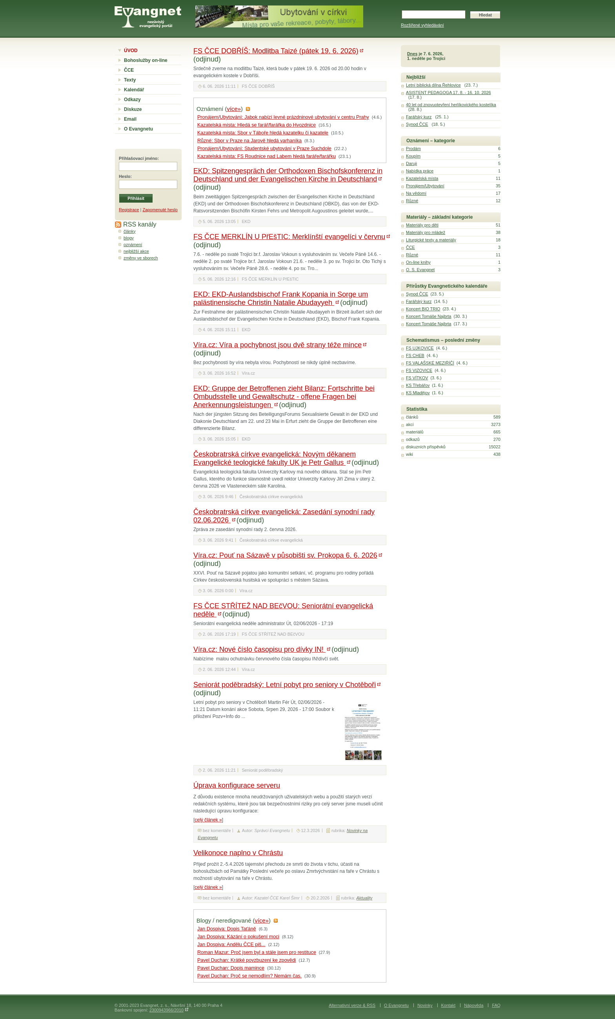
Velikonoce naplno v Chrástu (238, 853)
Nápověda (473, 1005)
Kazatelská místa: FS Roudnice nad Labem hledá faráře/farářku (266, 156)
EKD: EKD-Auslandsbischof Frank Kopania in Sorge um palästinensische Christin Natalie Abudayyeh (280, 298)
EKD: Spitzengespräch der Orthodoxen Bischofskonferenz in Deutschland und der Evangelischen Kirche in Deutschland (287, 175)
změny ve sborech (141, 258)
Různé (412, 200)
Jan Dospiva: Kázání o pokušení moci (238, 936)
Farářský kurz (418, 116)
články (130, 231)
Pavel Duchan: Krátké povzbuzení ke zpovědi (246, 960)
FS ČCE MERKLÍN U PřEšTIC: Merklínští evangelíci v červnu (289, 237)
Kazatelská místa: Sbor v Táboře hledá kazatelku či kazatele (262, 133)
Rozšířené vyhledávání (422, 25)
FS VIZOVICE (419, 370)
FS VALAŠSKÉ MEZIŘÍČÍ (430, 363)
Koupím (413, 156)
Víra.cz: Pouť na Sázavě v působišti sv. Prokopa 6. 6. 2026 (285, 555)
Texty (130, 80)
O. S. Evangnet (420, 269)
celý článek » (208, 820)
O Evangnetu (138, 129)
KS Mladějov (418, 392)
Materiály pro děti (422, 225)
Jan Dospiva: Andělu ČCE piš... (231, 944)
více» (234, 109)
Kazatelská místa (422, 178)
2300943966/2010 (166, 1010)
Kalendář (134, 89)
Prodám (413, 148)
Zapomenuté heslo (159, 209)
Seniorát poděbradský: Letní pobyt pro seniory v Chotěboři (284, 685)
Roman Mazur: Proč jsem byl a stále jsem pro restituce (256, 952)
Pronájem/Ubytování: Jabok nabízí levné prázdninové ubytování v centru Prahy (283, 117)
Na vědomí (416, 193)
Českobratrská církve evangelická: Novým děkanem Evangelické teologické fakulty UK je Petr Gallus (274, 458)
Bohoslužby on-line (145, 60)
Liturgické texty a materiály (431, 240)
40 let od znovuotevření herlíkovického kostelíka (451, 104)
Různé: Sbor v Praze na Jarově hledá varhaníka (249, 140)
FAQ (496, 1005)
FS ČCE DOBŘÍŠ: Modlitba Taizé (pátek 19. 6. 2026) (275, 51)
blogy (129, 238)
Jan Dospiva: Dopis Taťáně (226, 929)
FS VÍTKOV (417, 377)
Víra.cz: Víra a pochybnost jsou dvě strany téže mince (277, 345)
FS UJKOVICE (420, 348)
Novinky (424, 1005)
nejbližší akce (136, 251)
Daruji (411, 163)
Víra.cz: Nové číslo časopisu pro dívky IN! (259, 649)
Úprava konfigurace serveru (236, 785)
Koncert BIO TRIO (423, 308)
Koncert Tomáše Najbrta (428, 316)
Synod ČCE (417, 124)
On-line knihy (418, 262)
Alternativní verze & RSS (352, 1005)
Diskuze (133, 109)
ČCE (129, 70)
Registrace (129, 209)
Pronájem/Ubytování (425, 185)
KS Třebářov (417, 385)
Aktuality (365, 898)
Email (130, 119)
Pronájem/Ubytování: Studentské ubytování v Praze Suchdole (264, 148)
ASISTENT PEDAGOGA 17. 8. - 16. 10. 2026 (448, 92)
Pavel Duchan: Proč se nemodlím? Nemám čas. (249, 976)
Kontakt (448, 1005)
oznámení (133, 244)
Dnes (412, 53)
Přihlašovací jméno (138, 158)
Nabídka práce (419, 171)
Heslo (124, 176)
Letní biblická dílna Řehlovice (433, 85)
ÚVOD (131, 50)
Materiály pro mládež (425, 232)
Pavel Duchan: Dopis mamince (230, 968)
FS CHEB (415, 355)
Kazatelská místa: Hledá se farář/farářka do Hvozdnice (256, 125)
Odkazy (132, 99)
